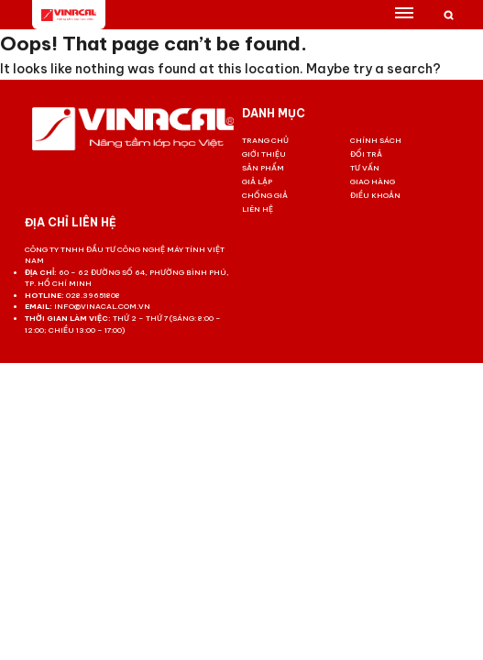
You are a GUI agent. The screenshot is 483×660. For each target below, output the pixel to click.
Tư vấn (364, 167)
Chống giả (265, 195)
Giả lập (257, 181)
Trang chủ (265, 140)
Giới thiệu (264, 154)
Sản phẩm (263, 167)
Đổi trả (366, 154)
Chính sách (375, 140)
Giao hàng (372, 181)
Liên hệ (257, 209)
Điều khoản (375, 195)
